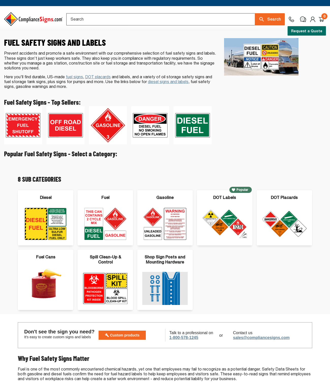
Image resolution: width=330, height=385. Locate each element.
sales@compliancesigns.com (261, 354)
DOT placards (98, 93)
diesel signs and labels (168, 98)
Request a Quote (306, 31)
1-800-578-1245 (183, 354)
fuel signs (74, 93)
